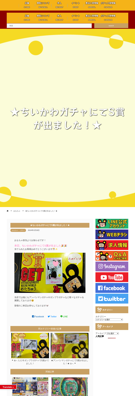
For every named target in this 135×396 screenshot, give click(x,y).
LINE (64, 316)
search (111, 26)
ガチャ (22, 230)
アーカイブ (100, 333)
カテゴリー (100, 316)
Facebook (38, 316)
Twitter (52, 316)
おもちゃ (15, 230)
